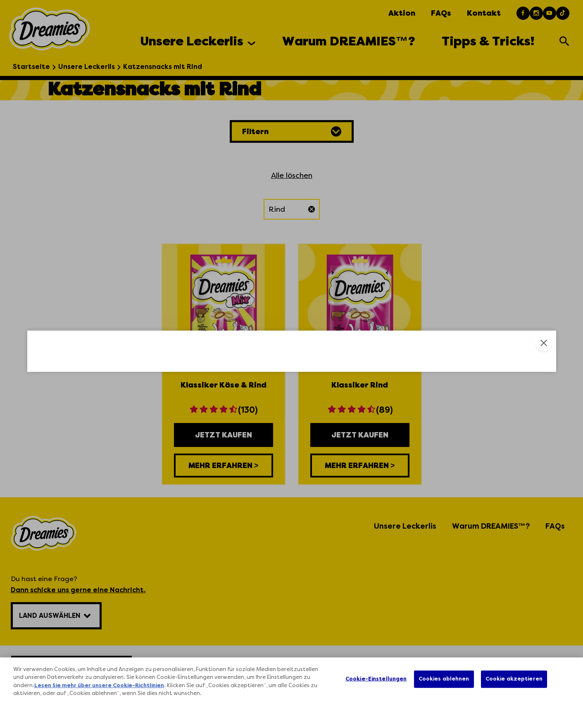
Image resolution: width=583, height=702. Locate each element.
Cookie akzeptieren (514, 679)
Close (543, 215)
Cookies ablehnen (444, 679)
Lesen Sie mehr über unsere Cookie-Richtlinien (99, 686)
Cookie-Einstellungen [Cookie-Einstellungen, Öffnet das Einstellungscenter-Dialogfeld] (376, 679)
